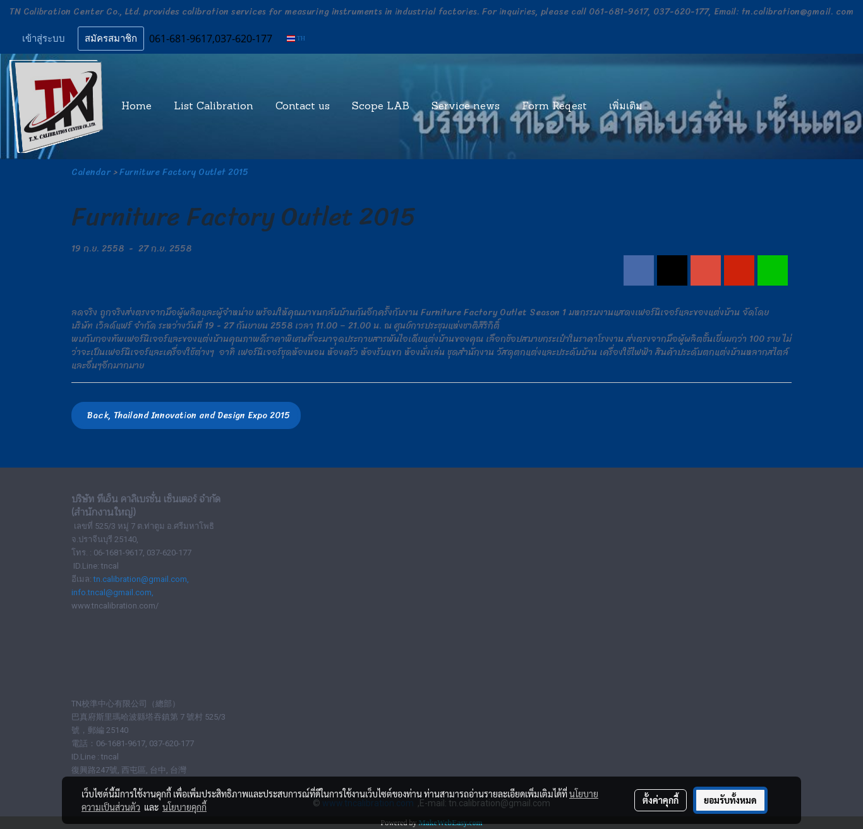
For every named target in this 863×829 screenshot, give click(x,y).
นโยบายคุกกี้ (184, 807)
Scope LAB (380, 107)
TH (296, 38)
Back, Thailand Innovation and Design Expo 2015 (186, 415)
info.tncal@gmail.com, (112, 592)
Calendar (91, 172)
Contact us (302, 107)
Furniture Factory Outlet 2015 (183, 172)
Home (136, 107)
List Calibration (213, 107)
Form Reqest (554, 107)
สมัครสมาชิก (111, 38)
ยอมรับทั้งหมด (730, 800)
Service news (465, 107)
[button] (665, 107)
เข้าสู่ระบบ (43, 38)
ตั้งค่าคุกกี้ (661, 800)
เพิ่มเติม (626, 107)
